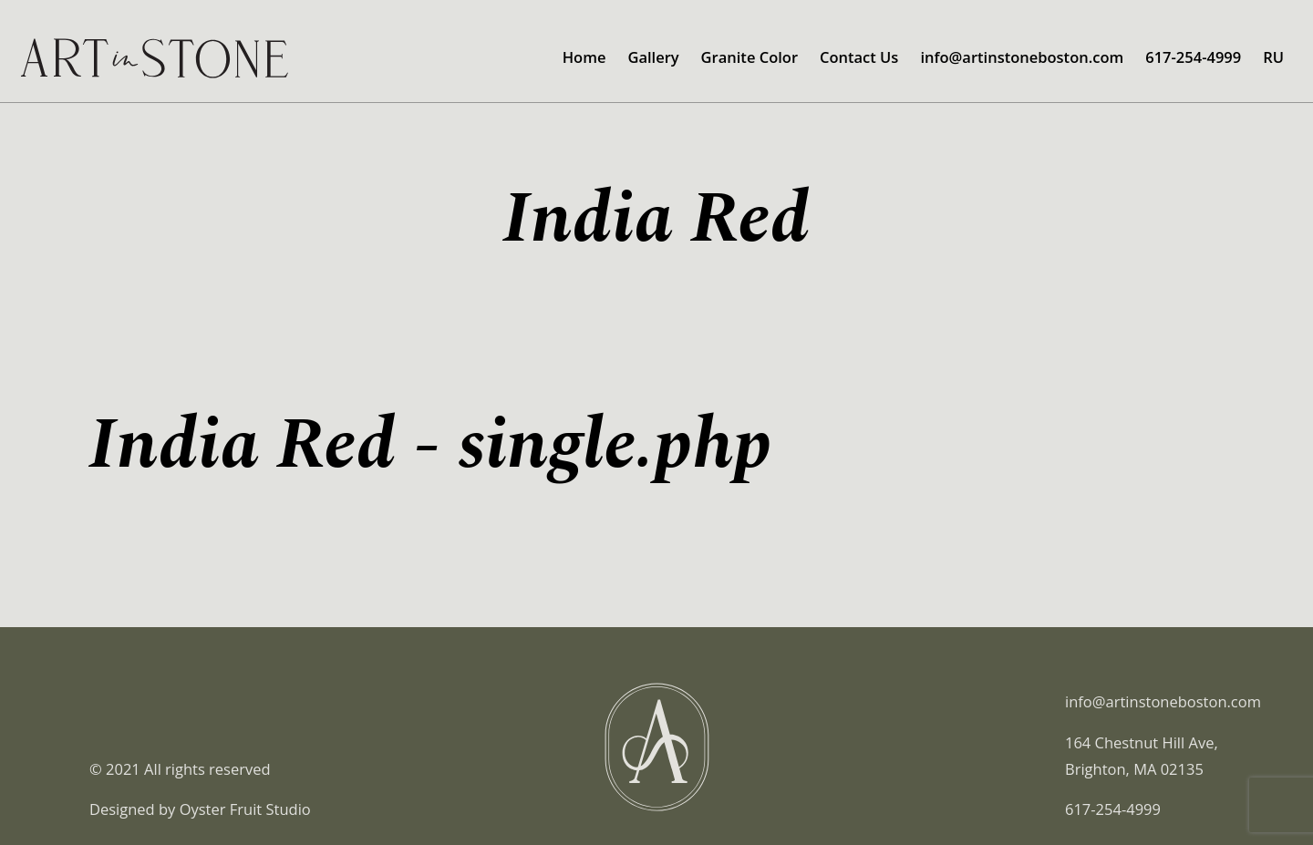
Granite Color (749, 56)
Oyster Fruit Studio (245, 809)
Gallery (652, 56)
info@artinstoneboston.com (1021, 56)
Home (584, 56)
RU (1273, 56)
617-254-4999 (1193, 56)
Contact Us (859, 56)
